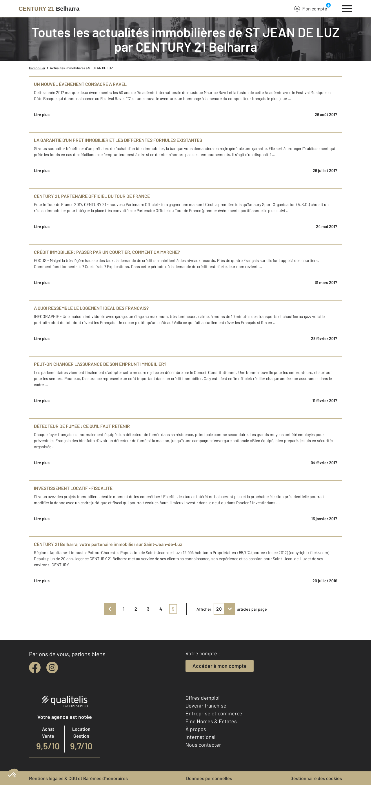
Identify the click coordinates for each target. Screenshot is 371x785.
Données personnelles (209, 778)
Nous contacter (203, 744)
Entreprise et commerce (214, 713)
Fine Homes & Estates (211, 721)
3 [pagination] (148, 609)
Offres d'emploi (203, 697)
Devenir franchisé (206, 705)
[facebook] (35, 667)
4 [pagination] (160, 609)
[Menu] (347, 7)
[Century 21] (49, 9)
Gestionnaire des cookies (316, 778)
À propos (196, 729)
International (200, 737)
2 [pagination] (135, 609)
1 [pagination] (124, 609)
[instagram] (52, 667)
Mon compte (310, 8)
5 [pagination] (173, 609)
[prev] (110, 609)
